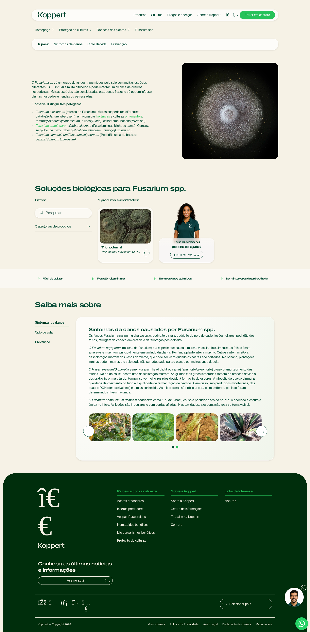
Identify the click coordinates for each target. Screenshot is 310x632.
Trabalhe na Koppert (185, 516)
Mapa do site (264, 624)
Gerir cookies (156, 624)
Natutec (230, 501)
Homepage (42, 30)
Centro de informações (186, 509)
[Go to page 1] (173, 447)
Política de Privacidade (184, 624)
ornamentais (133, 116)
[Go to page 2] (177, 447)
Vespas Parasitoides (131, 516)
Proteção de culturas (73, 30)
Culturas (157, 15)
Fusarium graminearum (52, 125)
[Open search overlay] (228, 15)
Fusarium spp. (144, 30)
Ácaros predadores (130, 501)
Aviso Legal (210, 624)
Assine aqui (89, 580)
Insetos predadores (130, 509)
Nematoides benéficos (132, 524)
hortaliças (103, 116)
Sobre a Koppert (209, 15)
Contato (176, 524)
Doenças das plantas (111, 30)
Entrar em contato (257, 15)
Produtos (139, 15)
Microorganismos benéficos (136, 532)
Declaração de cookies (236, 624)
